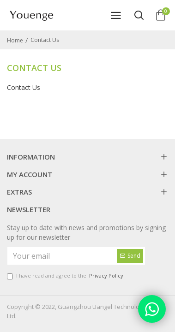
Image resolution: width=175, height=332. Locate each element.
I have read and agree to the (66, 276)
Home (15, 40)
